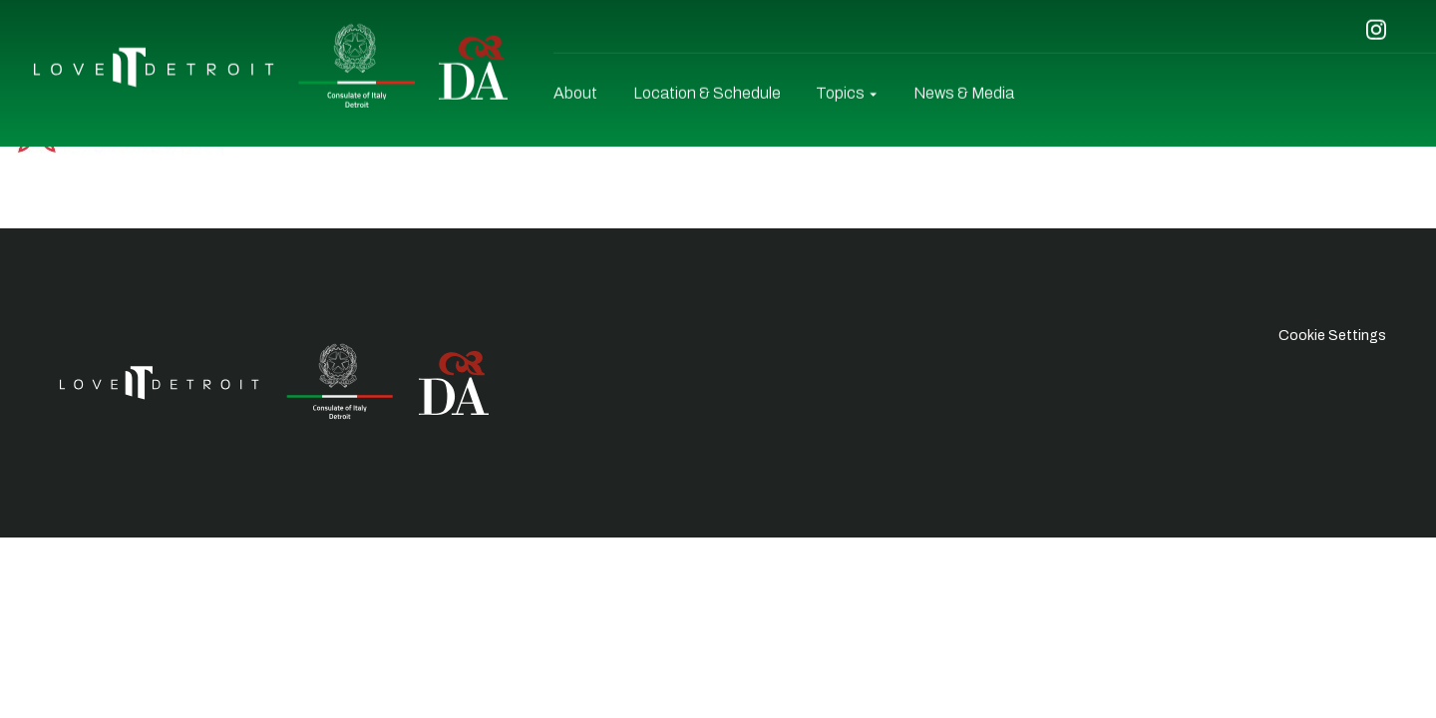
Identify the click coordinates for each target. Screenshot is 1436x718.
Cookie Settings (1332, 335)
